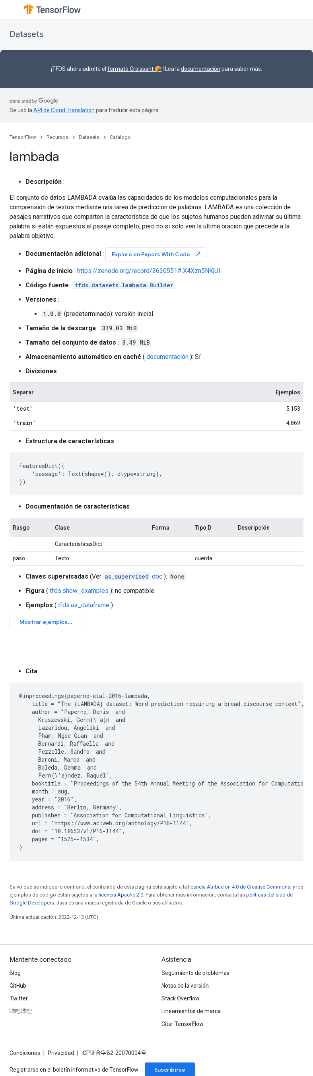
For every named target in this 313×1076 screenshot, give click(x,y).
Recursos (57, 137)
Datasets (26, 34)
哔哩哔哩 (21, 1011)
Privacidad (61, 1053)
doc (132, 576)
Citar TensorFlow (182, 1024)
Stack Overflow (180, 998)
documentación (200, 69)
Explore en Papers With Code (157, 254)
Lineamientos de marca (191, 1011)
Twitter (19, 998)
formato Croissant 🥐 (134, 69)
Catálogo (120, 137)
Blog (15, 973)
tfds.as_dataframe (83, 605)
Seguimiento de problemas (195, 973)
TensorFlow (23, 137)
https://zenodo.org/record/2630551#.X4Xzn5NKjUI (148, 271)
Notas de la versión (185, 985)
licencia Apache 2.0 (121, 895)
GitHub (18, 985)
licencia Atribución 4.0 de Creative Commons (239, 887)
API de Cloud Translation (64, 110)
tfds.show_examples (79, 591)
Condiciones (25, 1053)
